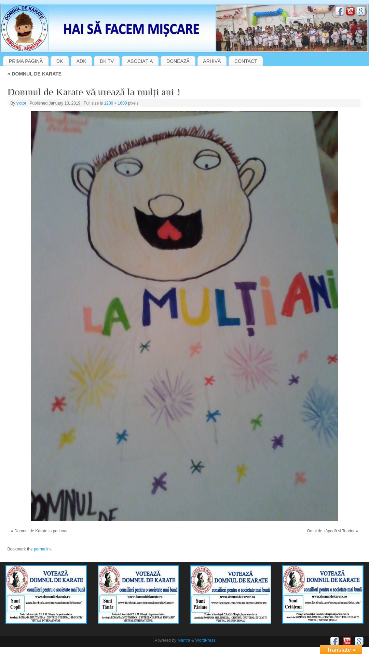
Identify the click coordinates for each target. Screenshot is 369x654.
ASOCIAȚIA (140, 61)
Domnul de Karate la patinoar (41, 531)
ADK (81, 61)
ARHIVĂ (212, 61)
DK (59, 61)
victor (21, 103)
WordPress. (205, 640)
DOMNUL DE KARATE (35, 74)
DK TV (107, 61)
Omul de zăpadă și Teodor (331, 531)
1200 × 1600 (115, 103)
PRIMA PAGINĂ (26, 61)
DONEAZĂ (178, 61)
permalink (43, 549)
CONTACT (245, 61)
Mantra (183, 640)
